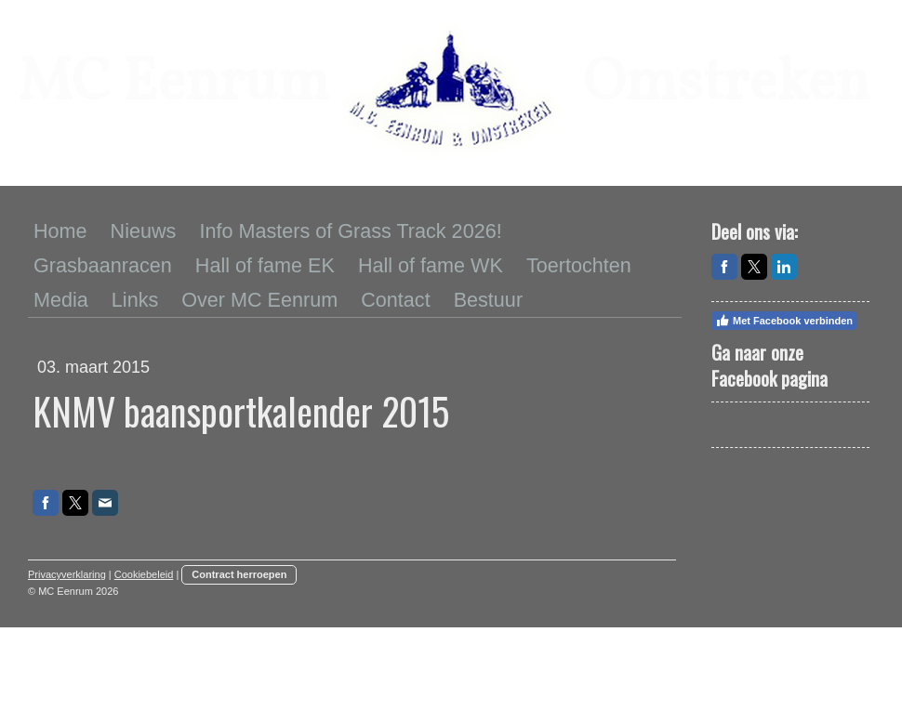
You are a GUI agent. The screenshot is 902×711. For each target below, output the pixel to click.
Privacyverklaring (67, 574)
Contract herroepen (239, 574)
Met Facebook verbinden (784, 320)
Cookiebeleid (144, 574)
